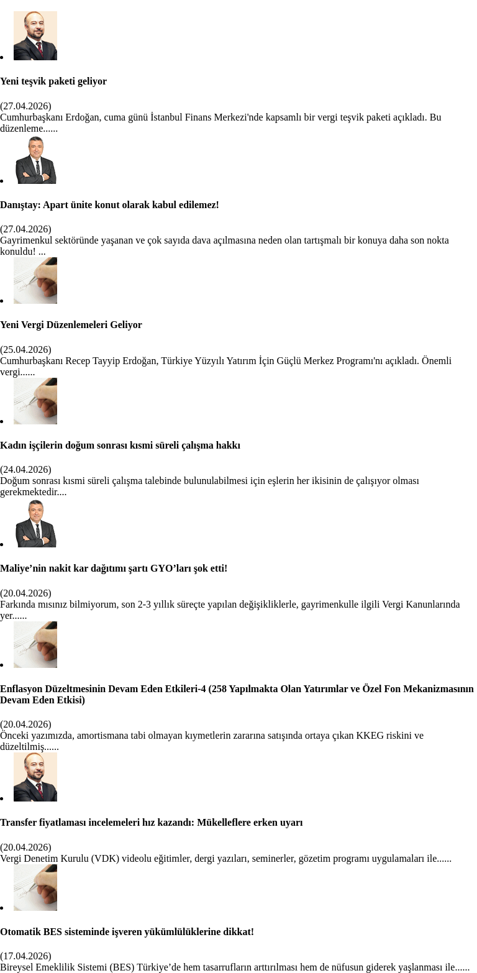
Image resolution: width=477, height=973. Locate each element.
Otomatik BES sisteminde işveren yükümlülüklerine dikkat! (127, 931)
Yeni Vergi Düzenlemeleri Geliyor (71, 324)
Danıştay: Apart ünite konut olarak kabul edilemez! (109, 204)
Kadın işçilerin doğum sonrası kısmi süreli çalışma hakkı (120, 445)
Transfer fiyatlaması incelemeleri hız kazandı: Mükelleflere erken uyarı (151, 822)
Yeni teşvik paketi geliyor (53, 81)
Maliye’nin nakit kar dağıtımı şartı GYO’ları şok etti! (113, 568)
